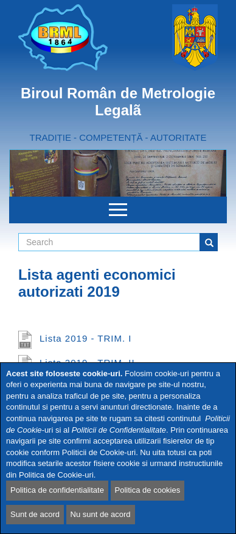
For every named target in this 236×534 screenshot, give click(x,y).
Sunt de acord (35, 514)
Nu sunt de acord (101, 514)
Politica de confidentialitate (57, 490)
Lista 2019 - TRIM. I (85, 338)
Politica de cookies (148, 490)
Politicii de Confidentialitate (119, 429)
